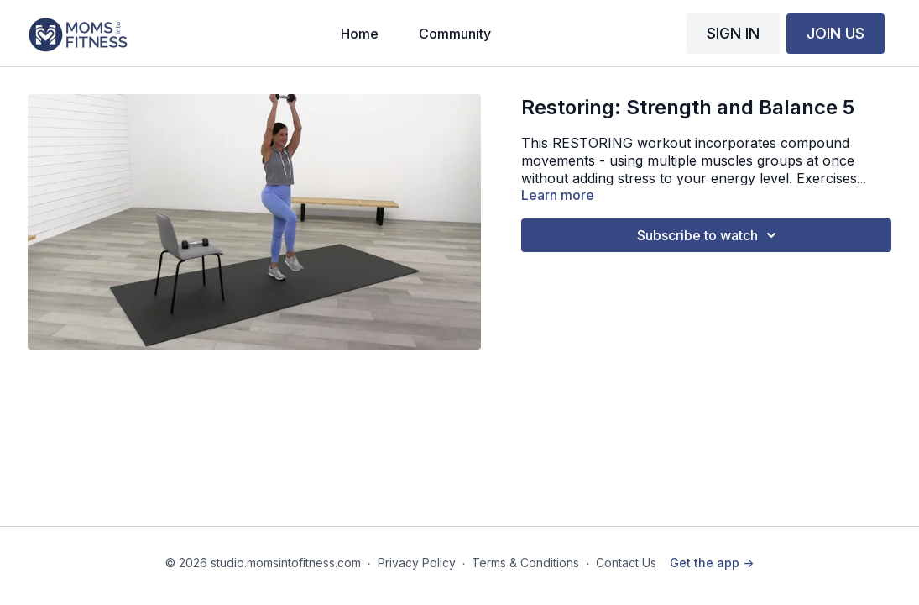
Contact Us (626, 562)
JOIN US (835, 33)
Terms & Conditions (525, 562)
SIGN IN (733, 33)
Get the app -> (712, 562)
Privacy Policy (417, 562)
